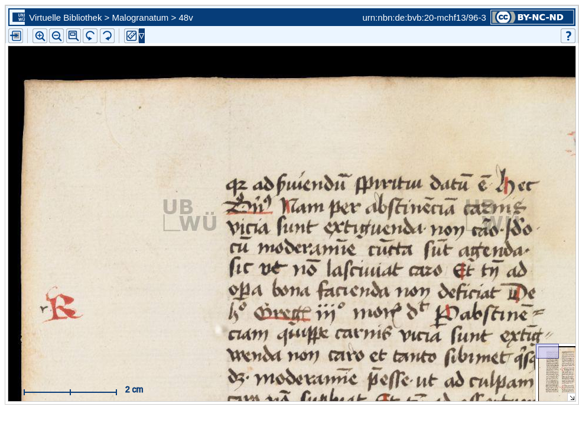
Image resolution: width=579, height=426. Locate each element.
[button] (73, 35)
